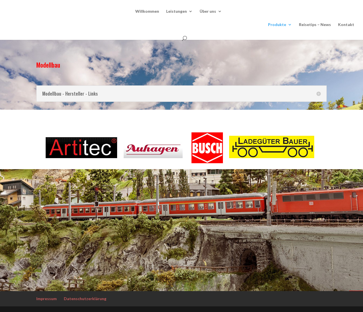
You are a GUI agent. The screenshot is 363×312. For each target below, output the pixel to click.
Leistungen (176, 11)
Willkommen (147, 11)
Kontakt (346, 25)
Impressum (46, 298)
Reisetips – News (315, 25)
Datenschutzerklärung (85, 298)
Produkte (277, 25)
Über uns (208, 11)
